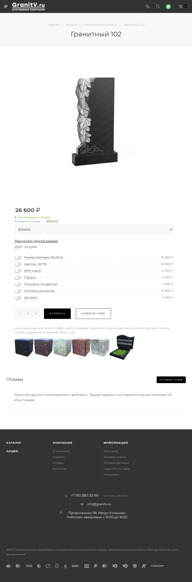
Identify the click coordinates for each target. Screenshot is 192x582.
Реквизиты (111, 474)
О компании (61, 451)
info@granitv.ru (99, 504)
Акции (12, 451)
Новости (59, 457)
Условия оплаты (115, 457)
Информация (116, 442)
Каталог (14, 442)
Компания (62, 442)
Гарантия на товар (117, 468)
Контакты (59, 468)
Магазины (111, 451)
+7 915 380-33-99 (84, 495)
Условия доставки (116, 462)
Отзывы (58, 462)
